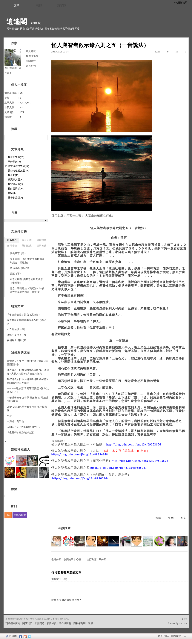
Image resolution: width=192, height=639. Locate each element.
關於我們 (27, 623)
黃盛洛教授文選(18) (18, 170)
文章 (17, 5)
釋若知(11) (13, 175)
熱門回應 (27, 245)
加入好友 (31, 51)
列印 (183, 517)
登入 (160, 636)
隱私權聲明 (79, 623)
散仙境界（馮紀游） (21, 268)
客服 (90, 623)
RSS (8, 514)
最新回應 (27, 240)
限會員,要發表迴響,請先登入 (66, 600)
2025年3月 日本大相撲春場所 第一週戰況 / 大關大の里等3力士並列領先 (28, 372)
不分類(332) (14, 161)
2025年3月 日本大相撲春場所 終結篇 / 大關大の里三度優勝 (27, 381)
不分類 (102, 559)
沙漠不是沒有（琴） (18, 334)
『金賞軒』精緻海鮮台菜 (20, 432)
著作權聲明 (65, 623)
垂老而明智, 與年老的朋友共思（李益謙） (26, 281)
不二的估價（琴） (16, 329)
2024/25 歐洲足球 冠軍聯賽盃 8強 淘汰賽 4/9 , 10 (28, 390)
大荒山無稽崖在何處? (99, 215)
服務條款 (51, 623)
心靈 (78, 559)
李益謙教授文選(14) (18, 166)
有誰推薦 (64, 528)
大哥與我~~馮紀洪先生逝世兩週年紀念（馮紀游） (27, 261)
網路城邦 (176, 636)
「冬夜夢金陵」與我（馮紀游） (24, 314)
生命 (9, 416)
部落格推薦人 (20, 449)
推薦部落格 (32, 56)
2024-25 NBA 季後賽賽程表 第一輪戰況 (27, 408)
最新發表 (12, 240)
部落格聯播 (20, 514)
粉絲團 (13, 636)
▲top (184, 618)
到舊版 (36, 23)
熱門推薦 (41, 245)
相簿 (39, 5)
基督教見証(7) (15, 197)
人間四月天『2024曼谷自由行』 (24, 427)
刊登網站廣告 (12, 623)
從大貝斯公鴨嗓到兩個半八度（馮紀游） (26, 322)
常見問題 (39, 623)
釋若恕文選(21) (16, 157)
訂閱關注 (31, 61)
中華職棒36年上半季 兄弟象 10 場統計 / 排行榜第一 (27, 399)
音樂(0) (12, 193)
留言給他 (31, 65)
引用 (171, 517)
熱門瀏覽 (12, 245)
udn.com (183, 623)
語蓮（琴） (16, 273)
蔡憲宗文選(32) (16, 179)
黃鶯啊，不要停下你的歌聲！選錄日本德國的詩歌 (27, 362)
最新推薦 (41, 240)
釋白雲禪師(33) (16, 188)
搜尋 (44, 137)
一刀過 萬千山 (15, 421)
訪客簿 (61, 5)
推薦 (158, 517)
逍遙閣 (16, 21)
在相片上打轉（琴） (18, 340)
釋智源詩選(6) (15, 184)
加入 (166, 636)
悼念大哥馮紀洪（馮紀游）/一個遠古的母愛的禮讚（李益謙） (27, 290)
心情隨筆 (68, 559)
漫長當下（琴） (59, 579)
